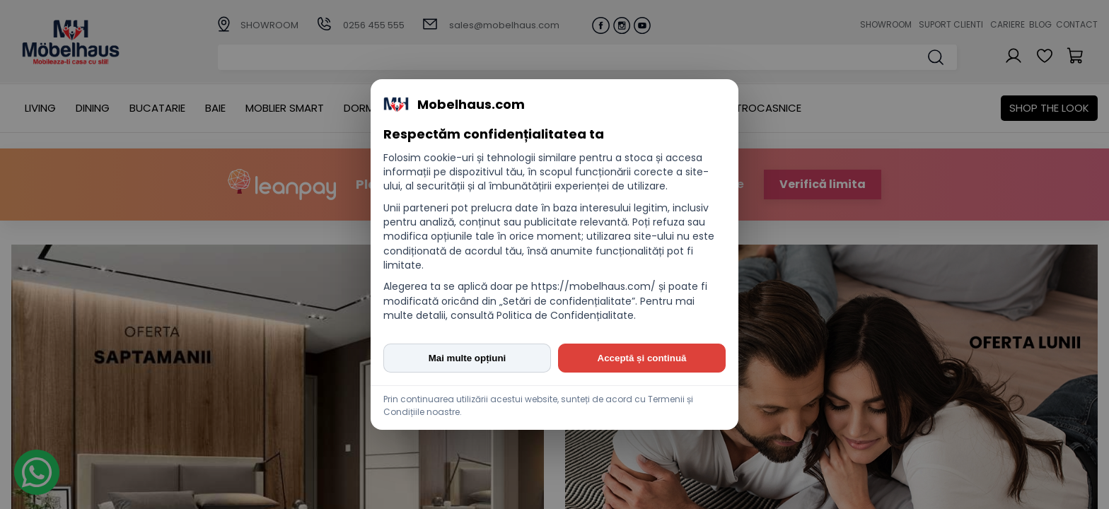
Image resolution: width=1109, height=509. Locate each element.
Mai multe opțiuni (467, 358)
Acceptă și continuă (642, 358)
